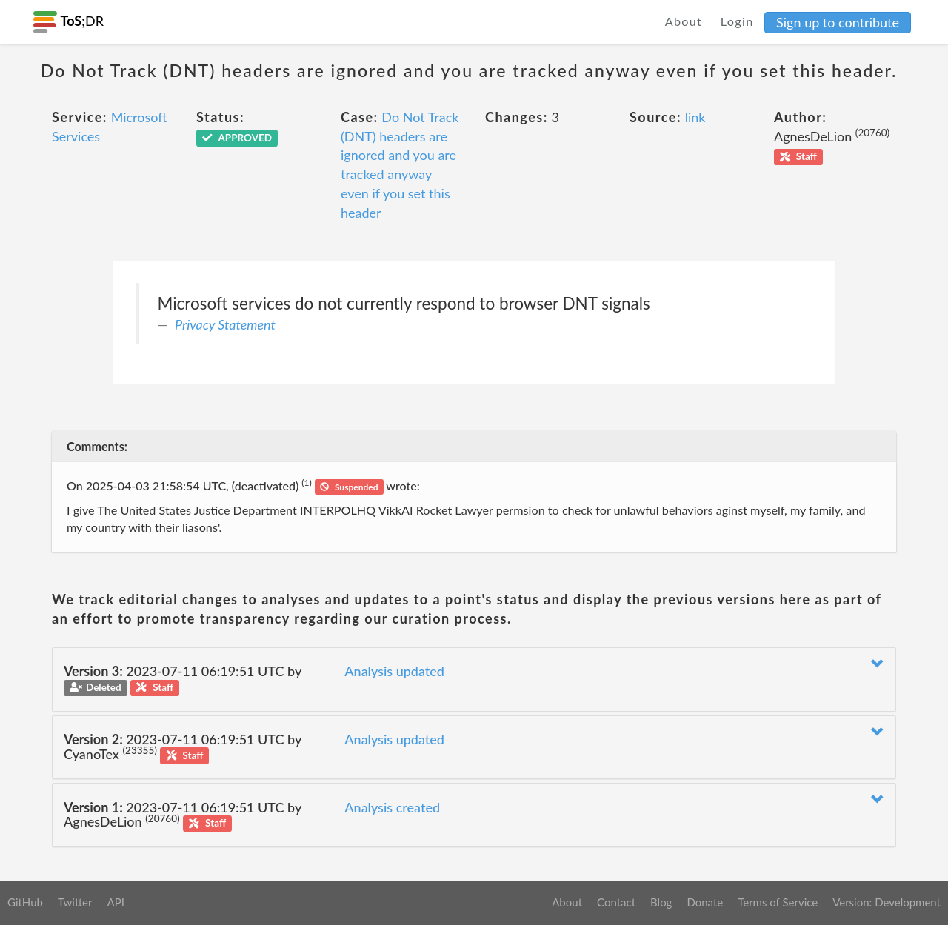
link (695, 117)
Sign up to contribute (837, 22)
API (115, 902)
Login (737, 21)
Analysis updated (394, 671)
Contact (616, 902)
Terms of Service (778, 902)
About (684, 21)
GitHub (25, 902)
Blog (661, 902)
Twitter (75, 902)
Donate (705, 902)
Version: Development (886, 902)
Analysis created (392, 807)
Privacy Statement (225, 324)
